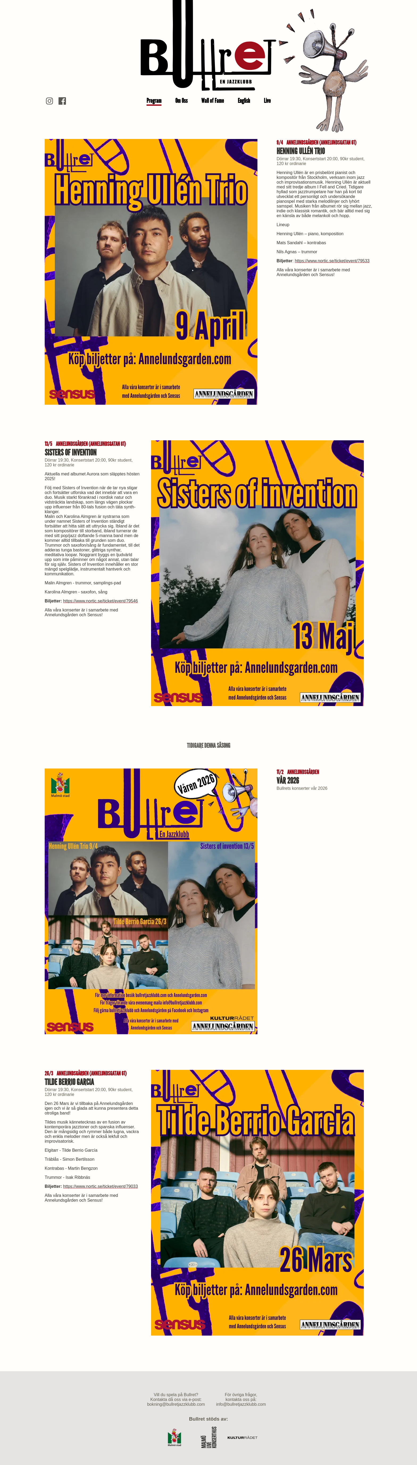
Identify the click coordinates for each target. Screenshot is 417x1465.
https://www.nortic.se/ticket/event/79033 (100, 1186)
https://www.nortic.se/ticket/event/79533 (332, 261)
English (244, 100)
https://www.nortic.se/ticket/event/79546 (100, 601)
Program (154, 100)
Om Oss (181, 100)
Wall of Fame (212, 100)
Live (267, 100)
